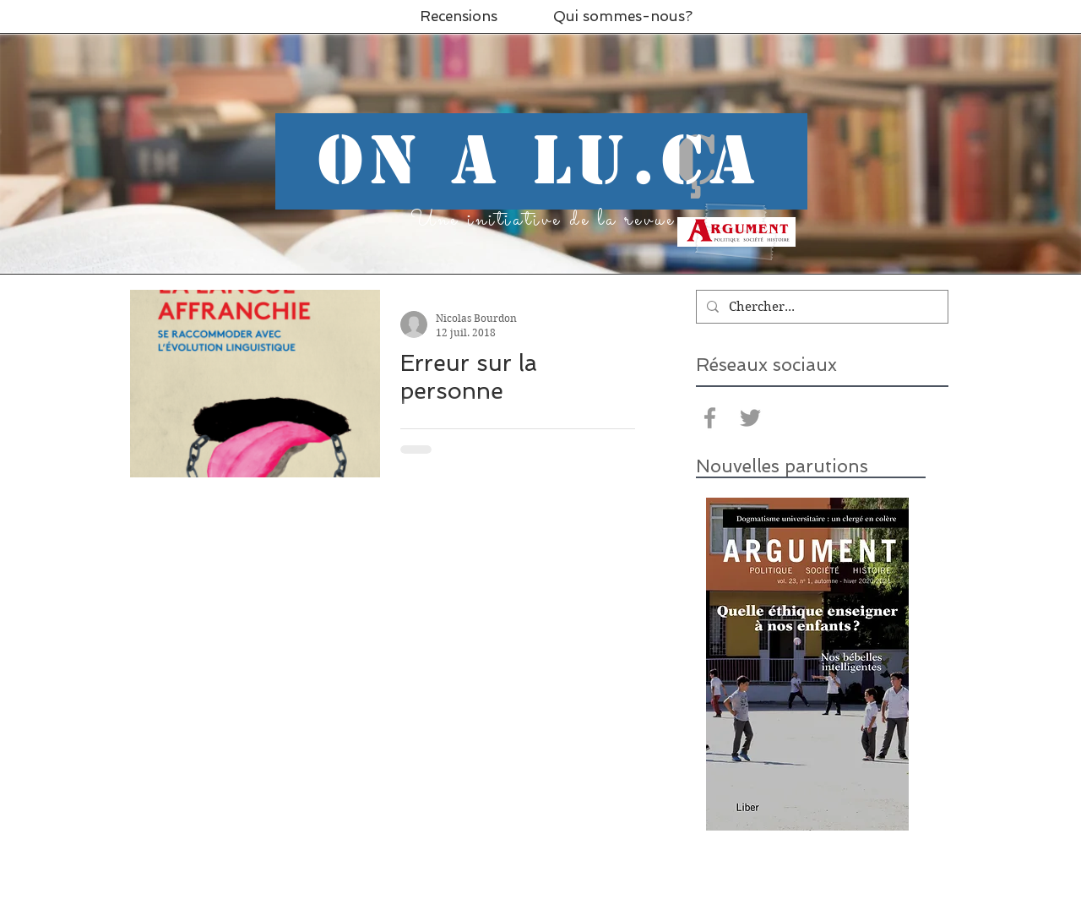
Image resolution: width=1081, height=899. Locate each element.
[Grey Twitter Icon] (750, 418)
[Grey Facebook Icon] (710, 418)
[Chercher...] (820, 307)
